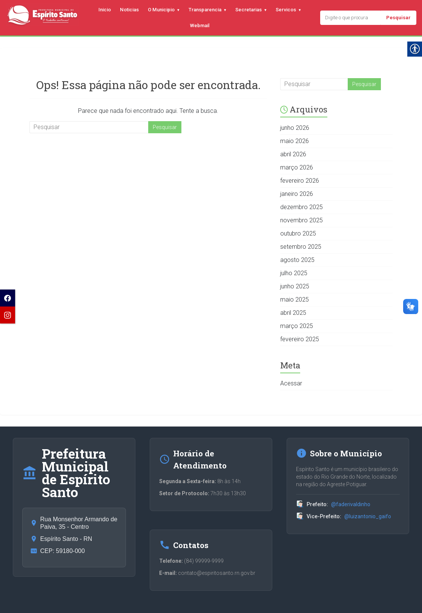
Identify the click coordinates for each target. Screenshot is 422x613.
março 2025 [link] (296, 326)
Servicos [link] (286, 9)
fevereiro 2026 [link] (299, 180)
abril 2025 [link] (293, 312)
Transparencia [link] (205, 9)
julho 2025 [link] (293, 273)
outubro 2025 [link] (298, 233)
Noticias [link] (129, 9)
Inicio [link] (104, 9)
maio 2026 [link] (294, 141)
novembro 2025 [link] (301, 220)
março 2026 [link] (296, 167)
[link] (7, 298)
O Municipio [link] (161, 9)
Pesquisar (398, 17)
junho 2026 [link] (294, 127)
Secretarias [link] (248, 9)
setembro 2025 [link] (300, 246)
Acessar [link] (291, 383)
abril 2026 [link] (293, 154)
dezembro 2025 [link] (301, 207)
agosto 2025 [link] (297, 259)
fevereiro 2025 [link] (299, 339)
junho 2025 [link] (294, 286)
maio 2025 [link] (294, 299)
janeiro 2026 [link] (296, 193)
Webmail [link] (199, 25)
